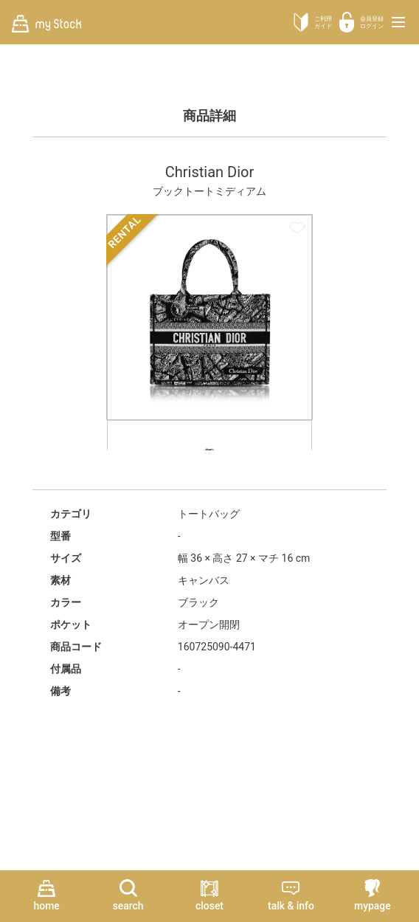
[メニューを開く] (398, 22)
